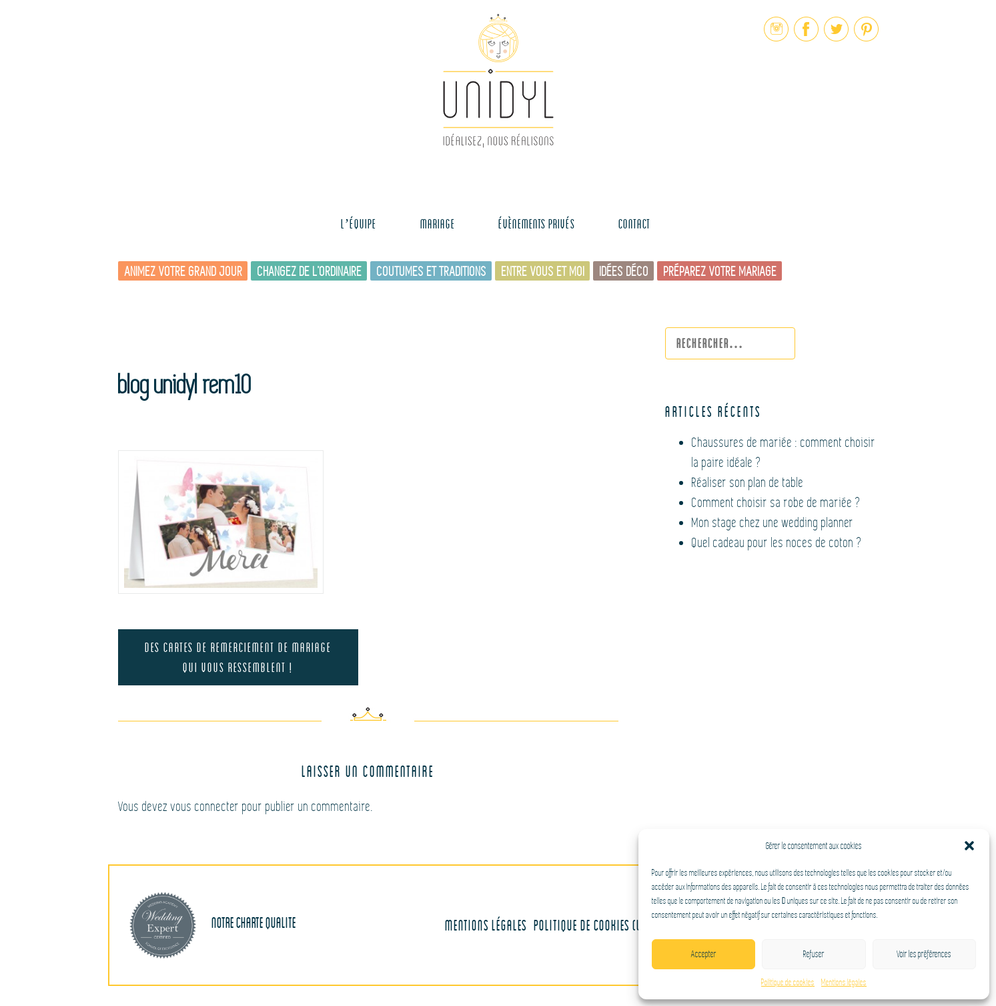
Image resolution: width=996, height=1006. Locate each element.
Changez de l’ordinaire (310, 271)
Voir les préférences (924, 954)
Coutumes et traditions (432, 271)
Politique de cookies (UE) (592, 924)
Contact (634, 223)
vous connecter (205, 806)
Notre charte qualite (212, 925)
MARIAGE (437, 223)
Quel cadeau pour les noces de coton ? (777, 542)
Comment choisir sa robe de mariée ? (776, 502)
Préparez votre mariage (720, 271)
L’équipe (359, 223)
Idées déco (624, 271)
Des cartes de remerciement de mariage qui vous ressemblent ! (238, 657)
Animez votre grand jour (184, 271)
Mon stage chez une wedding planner (773, 522)
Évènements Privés (536, 223)
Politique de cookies (788, 982)
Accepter (703, 954)
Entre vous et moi (543, 271)
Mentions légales (844, 982)
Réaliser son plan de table (748, 482)
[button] (969, 845)
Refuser (814, 954)
